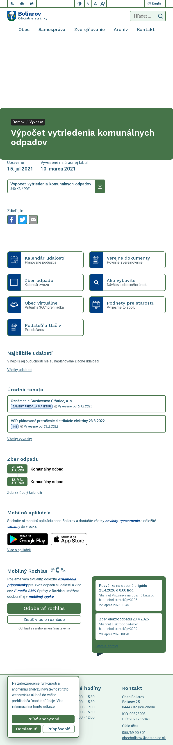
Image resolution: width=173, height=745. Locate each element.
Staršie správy (107, 577)
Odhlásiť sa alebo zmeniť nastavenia (44, 559)
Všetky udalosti (19, 301)
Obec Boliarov (45, 699)
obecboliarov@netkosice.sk (144, 669)
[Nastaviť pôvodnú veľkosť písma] (95, 3)
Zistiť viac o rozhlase (44, 550)
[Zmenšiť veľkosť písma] (88, 3)
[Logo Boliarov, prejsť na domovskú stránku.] (27, 16)
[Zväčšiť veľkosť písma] (102, 3)
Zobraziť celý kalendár (24, 424)
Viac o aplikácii (19, 481)
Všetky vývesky (19, 370)
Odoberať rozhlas (44, 539)
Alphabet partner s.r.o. (67, 695)
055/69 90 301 (134, 664)
